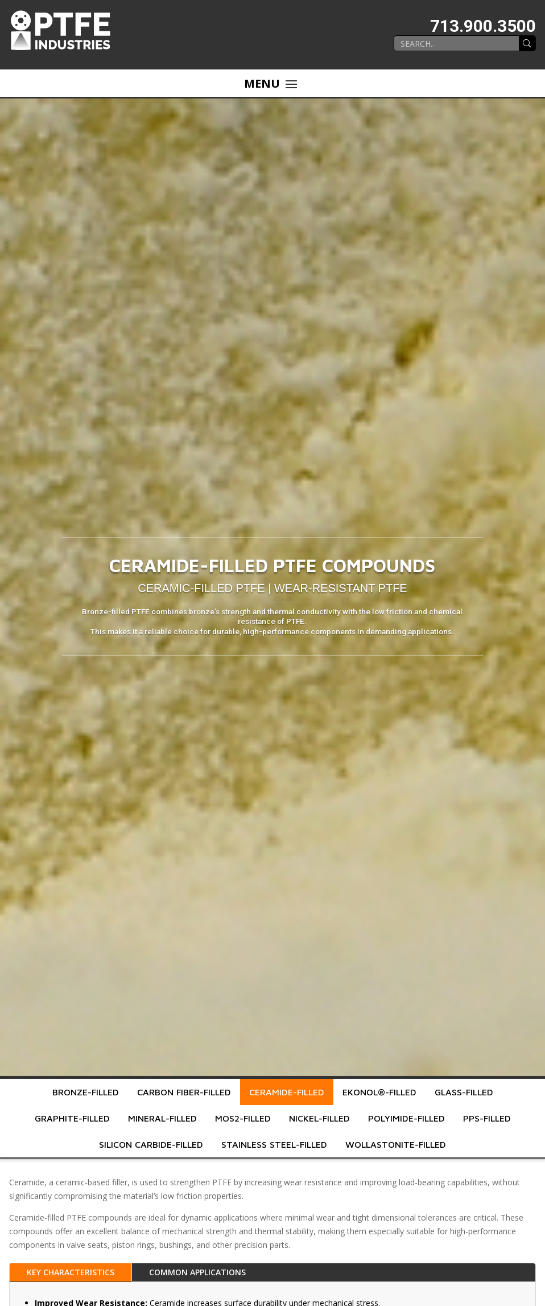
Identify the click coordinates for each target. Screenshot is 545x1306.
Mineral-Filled (162, 1118)
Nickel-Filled (319, 1118)
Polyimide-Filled (406, 1118)
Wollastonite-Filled (395, 1144)
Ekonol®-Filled (379, 1092)
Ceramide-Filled (286, 1092)
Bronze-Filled (85, 1092)
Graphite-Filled (72, 1118)
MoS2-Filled (243, 1118)
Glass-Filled (464, 1092)
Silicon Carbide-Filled (151, 1144)
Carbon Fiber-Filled (184, 1092)
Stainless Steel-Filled (274, 1144)
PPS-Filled (487, 1118)
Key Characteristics (70, 1272)
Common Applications (197, 1272)
